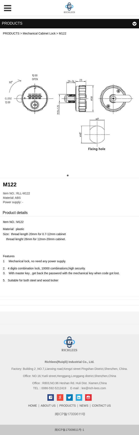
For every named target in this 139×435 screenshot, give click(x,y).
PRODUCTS (11, 33)
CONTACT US (101, 405)
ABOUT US (48, 405)
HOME (32, 405)
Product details (15, 213)
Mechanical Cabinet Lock (39, 33)
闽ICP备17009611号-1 (69, 429)
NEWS (83, 405)
